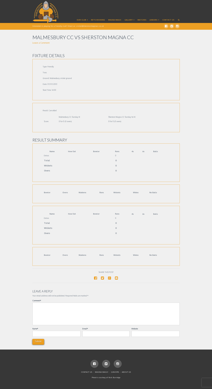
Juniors (115, 372)
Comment (36, 300)
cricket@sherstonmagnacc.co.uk (90, 26)
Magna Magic (101, 372)
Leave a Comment (41, 43)
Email (85, 329)
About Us (126, 372)
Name (35, 329)
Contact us (86, 372)
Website (134, 329)
